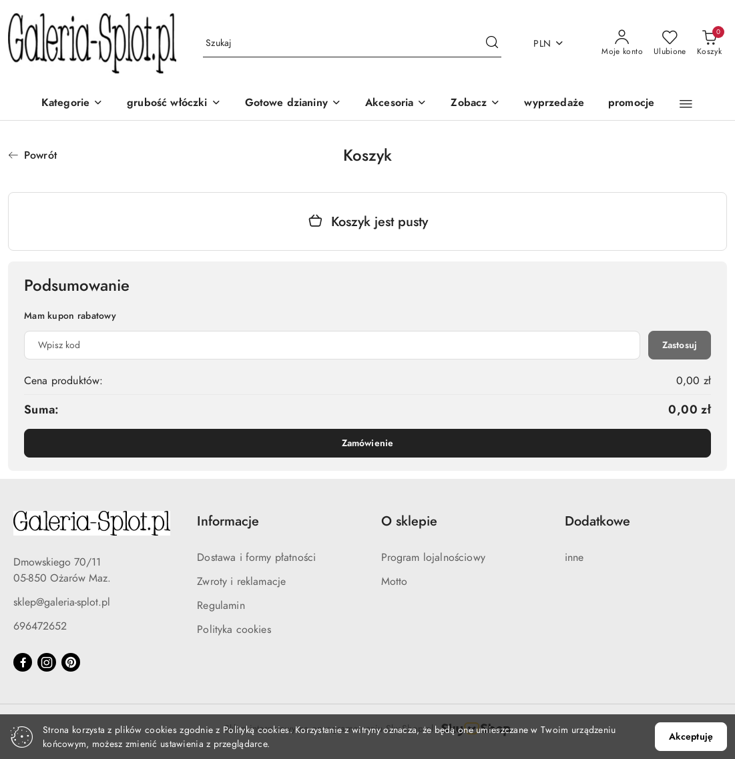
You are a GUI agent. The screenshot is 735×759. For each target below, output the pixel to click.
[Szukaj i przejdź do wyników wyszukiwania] (492, 43)
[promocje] (631, 104)
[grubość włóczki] (173, 104)
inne (574, 557)
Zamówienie (367, 443)
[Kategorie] (72, 104)
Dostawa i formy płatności (256, 557)
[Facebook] (22, 662)
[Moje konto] (622, 43)
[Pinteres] (70, 662)
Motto (394, 581)
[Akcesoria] (396, 104)
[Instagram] (46, 662)
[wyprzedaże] (554, 104)
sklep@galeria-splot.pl (61, 602)
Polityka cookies (234, 629)
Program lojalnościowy (433, 557)
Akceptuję (691, 736)
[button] (475, 104)
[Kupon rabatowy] (332, 345)
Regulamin (220, 605)
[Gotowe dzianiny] (293, 104)
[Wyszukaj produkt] (352, 43)
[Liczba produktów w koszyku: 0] (709, 43)
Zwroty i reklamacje (241, 581)
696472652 (40, 626)
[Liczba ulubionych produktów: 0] (670, 43)
